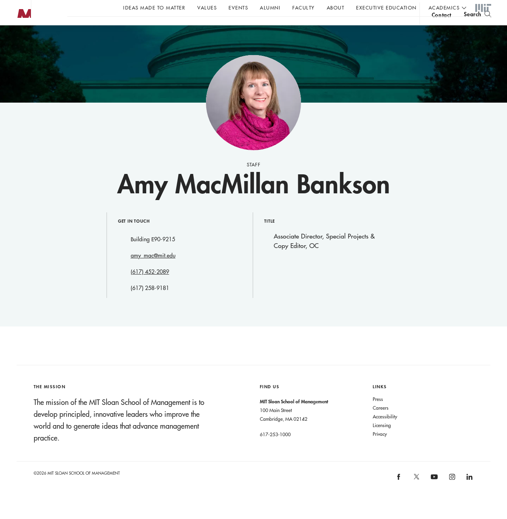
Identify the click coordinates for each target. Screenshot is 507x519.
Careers (381, 423)
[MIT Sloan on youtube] (433, 497)
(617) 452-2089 (150, 287)
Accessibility (385, 432)
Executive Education (386, 7)
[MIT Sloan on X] (416, 495)
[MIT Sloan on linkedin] (469, 495)
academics (444, 7)
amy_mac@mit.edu (153, 271)
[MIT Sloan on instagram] (451, 495)
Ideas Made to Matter (154, 7)
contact (442, 29)
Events (238, 7)
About (336, 7)
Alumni (270, 7)
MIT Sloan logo (20, 39)
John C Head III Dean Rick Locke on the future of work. (219, 28)
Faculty (303, 7)
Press (378, 415)
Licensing (382, 441)
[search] (477, 28)
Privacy (380, 449)
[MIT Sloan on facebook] (399, 495)
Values (207, 7)
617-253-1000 (275, 450)
